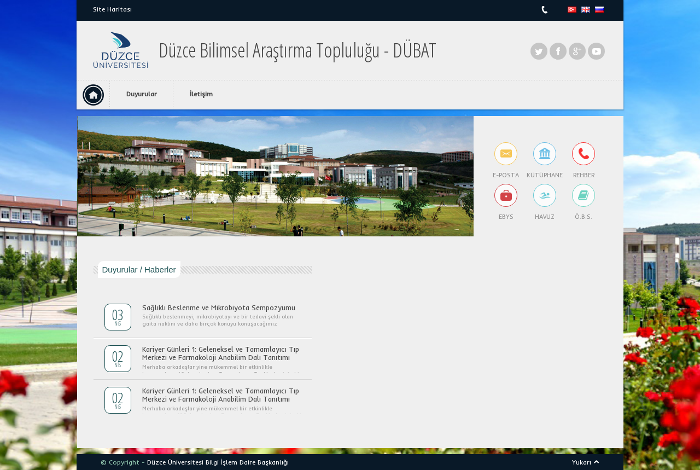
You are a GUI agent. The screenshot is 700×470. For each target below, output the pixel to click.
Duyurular (141, 94)
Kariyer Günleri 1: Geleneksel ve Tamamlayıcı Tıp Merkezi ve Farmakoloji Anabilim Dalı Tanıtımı (220, 353)
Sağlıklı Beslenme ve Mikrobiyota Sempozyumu (218, 307)
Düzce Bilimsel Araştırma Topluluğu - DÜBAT (297, 50)
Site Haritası (112, 9)
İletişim (201, 94)
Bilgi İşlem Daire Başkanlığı (247, 462)
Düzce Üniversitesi (175, 462)
